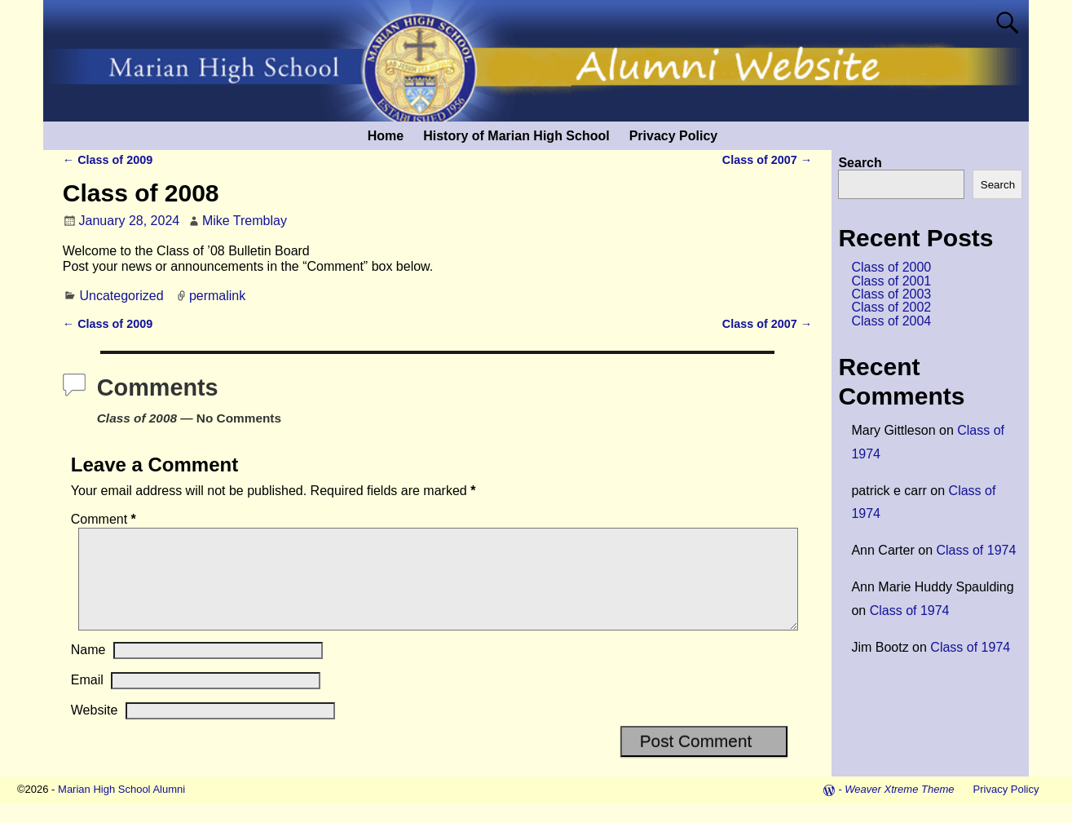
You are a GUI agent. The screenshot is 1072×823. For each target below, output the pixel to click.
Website (94, 730)
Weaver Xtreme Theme (899, 809)
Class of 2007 (767, 159)
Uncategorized (121, 296)
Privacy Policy (673, 136)
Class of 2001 (891, 281)
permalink (217, 296)
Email (87, 699)
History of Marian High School (516, 136)
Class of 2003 (891, 294)
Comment (105, 519)
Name (88, 669)
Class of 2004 (891, 321)
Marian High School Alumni (121, 809)
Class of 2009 (107, 159)
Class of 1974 (976, 550)
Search (859, 163)
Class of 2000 (891, 267)
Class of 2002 (891, 307)
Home (386, 136)
